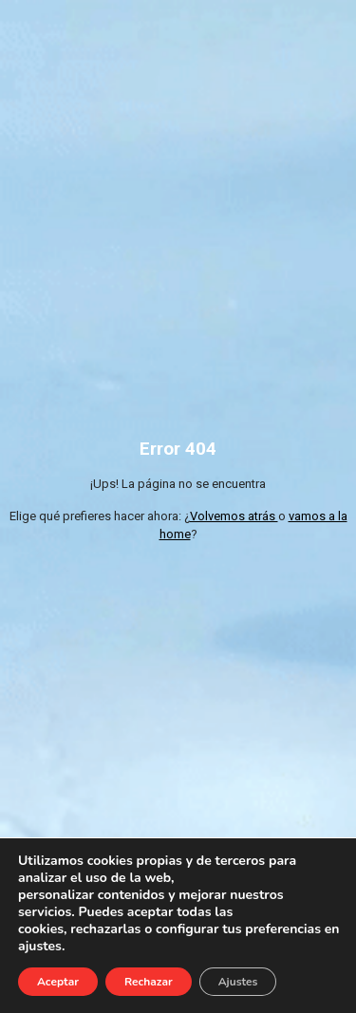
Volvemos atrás (234, 516)
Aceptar (58, 981)
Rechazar (148, 981)
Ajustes (238, 981)
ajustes (40, 946)
